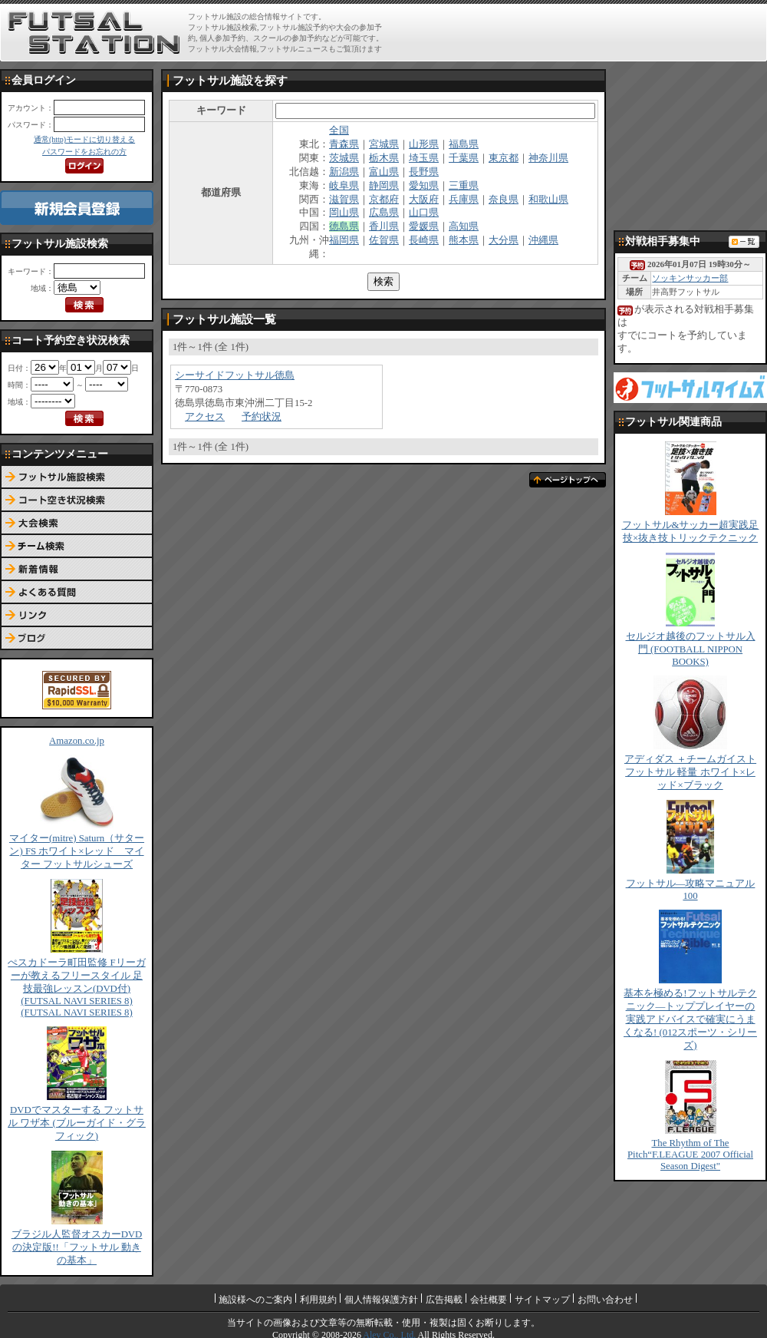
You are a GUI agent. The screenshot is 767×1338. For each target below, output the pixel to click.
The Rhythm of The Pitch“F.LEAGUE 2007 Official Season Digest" (690, 1154)
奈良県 (503, 199)
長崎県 (424, 240)
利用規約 (318, 1299)
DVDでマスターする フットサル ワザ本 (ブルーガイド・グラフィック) (77, 1123)
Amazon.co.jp (76, 740)
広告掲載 (444, 1299)
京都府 (384, 199)
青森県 (344, 144)
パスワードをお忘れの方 (84, 151)
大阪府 (424, 199)
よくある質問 (76, 592)
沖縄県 (543, 240)
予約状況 (261, 416)
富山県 (384, 172)
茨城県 (344, 158)
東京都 (503, 158)
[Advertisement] (690, 146)
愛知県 (424, 185)
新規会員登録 (76, 207)
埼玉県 (424, 158)
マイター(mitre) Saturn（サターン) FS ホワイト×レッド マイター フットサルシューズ (76, 851)
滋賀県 (344, 199)
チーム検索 (76, 546)
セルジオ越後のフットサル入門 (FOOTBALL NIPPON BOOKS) (690, 649)
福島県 (464, 144)
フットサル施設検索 (76, 477)
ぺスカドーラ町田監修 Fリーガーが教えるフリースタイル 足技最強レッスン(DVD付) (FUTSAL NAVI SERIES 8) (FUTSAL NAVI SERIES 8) (76, 987)
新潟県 (344, 172)
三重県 (464, 185)
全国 (339, 130)
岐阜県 (344, 185)
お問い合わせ (605, 1299)
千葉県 (464, 158)
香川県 (384, 226)
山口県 (424, 212)
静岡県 (384, 185)
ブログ (76, 638)
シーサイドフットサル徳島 (235, 375)
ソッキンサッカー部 (690, 277)
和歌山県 (548, 199)
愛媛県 (424, 226)
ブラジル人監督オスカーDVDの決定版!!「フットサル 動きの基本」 (77, 1247)
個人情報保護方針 (381, 1299)
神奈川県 (548, 158)
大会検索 (76, 523)
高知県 (464, 226)
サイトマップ (542, 1299)
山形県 (424, 144)
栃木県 (384, 158)
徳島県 (344, 226)
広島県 (384, 212)
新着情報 (76, 569)
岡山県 (344, 212)
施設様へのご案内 (255, 1299)
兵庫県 (464, 199)
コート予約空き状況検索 (76, 500)
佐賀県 (384, 240)
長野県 (424, 172)
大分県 (503, 240)
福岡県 (344, 240)
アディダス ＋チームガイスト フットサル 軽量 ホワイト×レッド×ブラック (690, 772)
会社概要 (488, 1299)
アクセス (205, 416)
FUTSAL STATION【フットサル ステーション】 (94, 33)
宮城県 (384, 144)
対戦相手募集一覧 (744, 242)
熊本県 (464, 240)
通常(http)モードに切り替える (84, 139)
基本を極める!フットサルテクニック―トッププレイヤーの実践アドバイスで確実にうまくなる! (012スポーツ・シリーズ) (690, 1019)
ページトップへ (567, 479)
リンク (76, 615)
